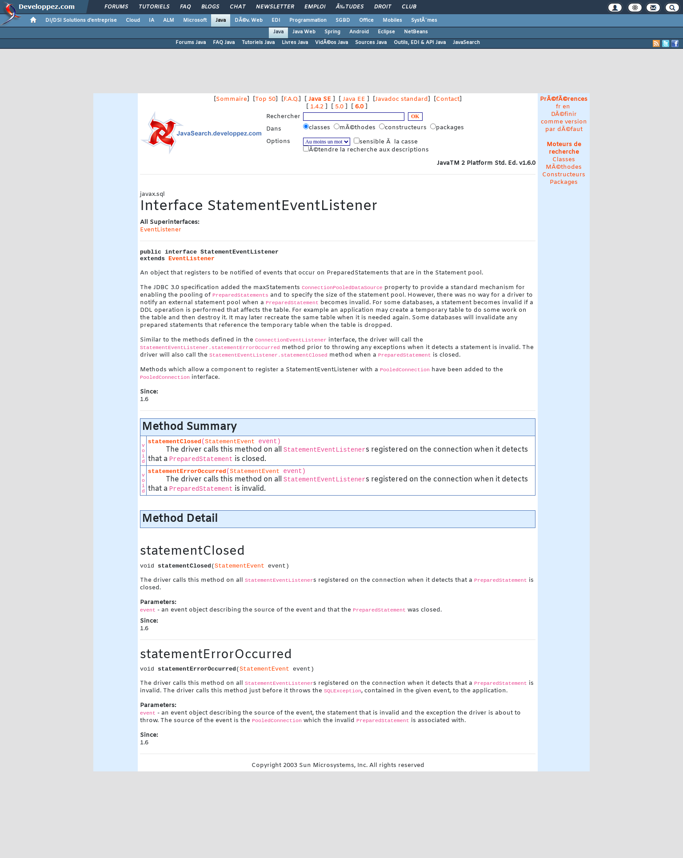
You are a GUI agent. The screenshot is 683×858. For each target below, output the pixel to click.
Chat (237, 7)
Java (221, 20)
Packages (564, 182)
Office (366, 20)
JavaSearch (466, 43)
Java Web (304, 32)
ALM (168, 20)
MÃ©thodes (564, 167)
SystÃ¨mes (424, 20)
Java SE (320, 99)
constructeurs (403, 127)
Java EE (354, 99)
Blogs (210, 7)
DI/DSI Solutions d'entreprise (81, 20)
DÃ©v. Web (249, 20)
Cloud (133, 20)
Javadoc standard (401, 99)
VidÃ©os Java (331, 43)
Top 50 (265, 99)
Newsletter (275, 7)
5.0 (339, 107)
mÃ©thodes (355, 127)
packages (448, 127)
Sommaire (231, 99)
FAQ (185, 7)
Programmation (308, 20)
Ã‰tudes (349, 7)
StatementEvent (230, 441)
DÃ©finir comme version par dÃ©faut (564, 122)
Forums (116, 7)
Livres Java (295, 43)
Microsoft (195, 20)
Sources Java (371, 43)
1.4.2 (316, 107)
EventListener (160, 230)
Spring (332, 32)
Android (359, 32)
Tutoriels (154, 7)
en (566, 107)
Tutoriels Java (258, 43)
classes (317, 127)
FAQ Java (224, 43)
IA (151, 20)
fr (558, 107)
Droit (382, 7)
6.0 (359, 107)
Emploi (315, 7)
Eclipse (386, 32)
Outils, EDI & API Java (420, 43)
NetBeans (416, 32)
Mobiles (392, 20)
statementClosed (174, 441)
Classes (563, 159)
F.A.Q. (291, 99)
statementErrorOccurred (187, 471)
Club (409, 7)
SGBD (343, 20)
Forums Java (191, 43)
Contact (447, 99)
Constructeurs (563, 175)
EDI (276, 20)
